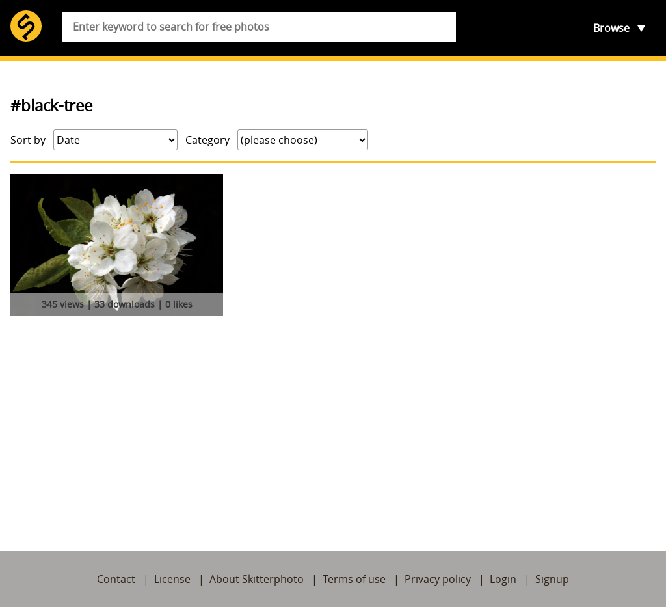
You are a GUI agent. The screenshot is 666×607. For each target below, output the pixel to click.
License (172, 579)
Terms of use (354, 579)
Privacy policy (438, 579)
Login (503, 579)
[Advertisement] (333, 418)
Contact (116, 579)
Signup (552, 579)
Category (207, 140)
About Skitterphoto (256, 579)
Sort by (28, 140)
